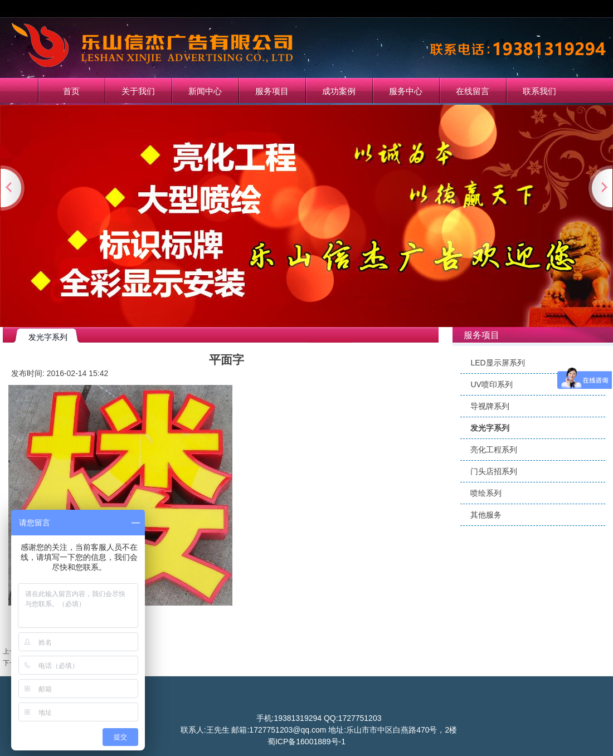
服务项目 (272, 91)
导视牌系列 (489, 406)
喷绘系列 (486, 493)
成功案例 (339, 91)
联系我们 (539, 91)
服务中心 (405, 91)
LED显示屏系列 (497, 362)
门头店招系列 (493, 471)
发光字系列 (489, 427)
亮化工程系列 (493, 449)
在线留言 (472, 91)
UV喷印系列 (491, 384)
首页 (71, 91)
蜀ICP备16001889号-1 (306, 741)
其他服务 (486, 514)
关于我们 (138, 91)
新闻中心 (205, 91)
